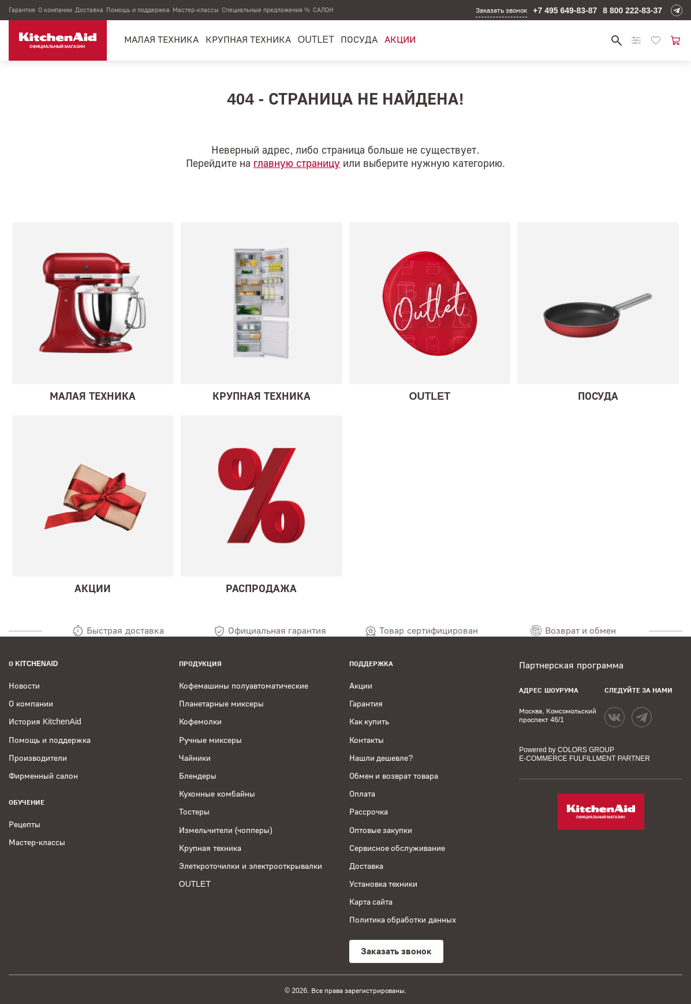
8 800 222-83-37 (632, 10)
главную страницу (296, 163)
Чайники (195, 758)
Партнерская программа (571, 665)
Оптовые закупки (381, 830)
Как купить (369, 721)
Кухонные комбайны (217, 793)
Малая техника (161, 39)
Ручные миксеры (210, 740)
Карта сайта (371, 901)
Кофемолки (200, 721)
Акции (400, 39)
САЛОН (323, 9)
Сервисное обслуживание (397, 848)
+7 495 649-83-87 (565, 10)
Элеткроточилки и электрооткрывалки (250, 866)
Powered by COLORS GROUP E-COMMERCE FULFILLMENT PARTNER (584, 754)
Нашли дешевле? (381, 758)
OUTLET (316, 39)
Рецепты (24, 824)
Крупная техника (248, 39)
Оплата (362, 793)
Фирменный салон (43, 775)
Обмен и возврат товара (394, 775)
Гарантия (22, 9)
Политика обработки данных (403, 919)
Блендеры (197, 775)
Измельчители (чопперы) (225, 830)
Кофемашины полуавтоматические (243, 685)
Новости (24, 685)
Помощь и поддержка (138, 9)
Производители (38, 758)
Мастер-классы (196, 9)
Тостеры (194, 811)
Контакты (366, 740)
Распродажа (261, 505)
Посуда (359, 39)
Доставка (89, 9)
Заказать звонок (501, 10)
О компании (55, 9)
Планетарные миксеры (221, 703)
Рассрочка (368, 811)
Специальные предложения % (266, 9)
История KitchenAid (45, 721)
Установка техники (383, 883)
